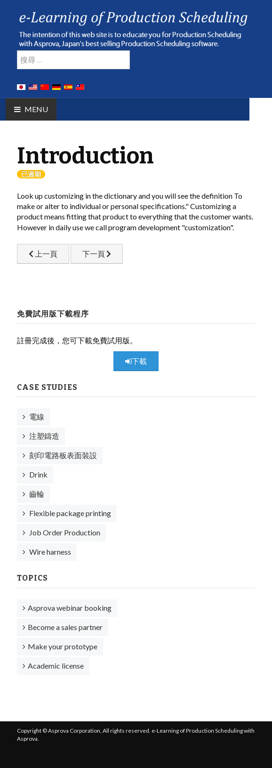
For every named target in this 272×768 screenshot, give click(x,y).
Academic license (56, 665)
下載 (136, 360)
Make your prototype (62, 646)
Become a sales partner (65, 626)
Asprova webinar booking (70, 607)
